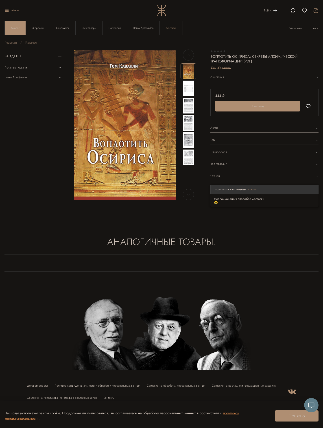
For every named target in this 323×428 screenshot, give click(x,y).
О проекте (38, 28)
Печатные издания (33, 67)
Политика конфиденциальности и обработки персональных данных (97, 385)
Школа (315, 28)
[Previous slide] (188, 55)
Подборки (115, 28)
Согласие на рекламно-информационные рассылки (244, 385)
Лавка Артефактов (143, 28)
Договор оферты (37, 385)
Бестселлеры (89, 28)
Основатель (62, 28)
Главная (10, 42)
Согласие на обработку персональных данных (176, 385)
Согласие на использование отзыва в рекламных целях (62, 398)
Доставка (171, 28)
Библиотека (295, 28)
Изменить (252, 189)
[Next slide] (188, 194)
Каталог (15, 28)
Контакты (108, 398)
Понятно (296, 416)
